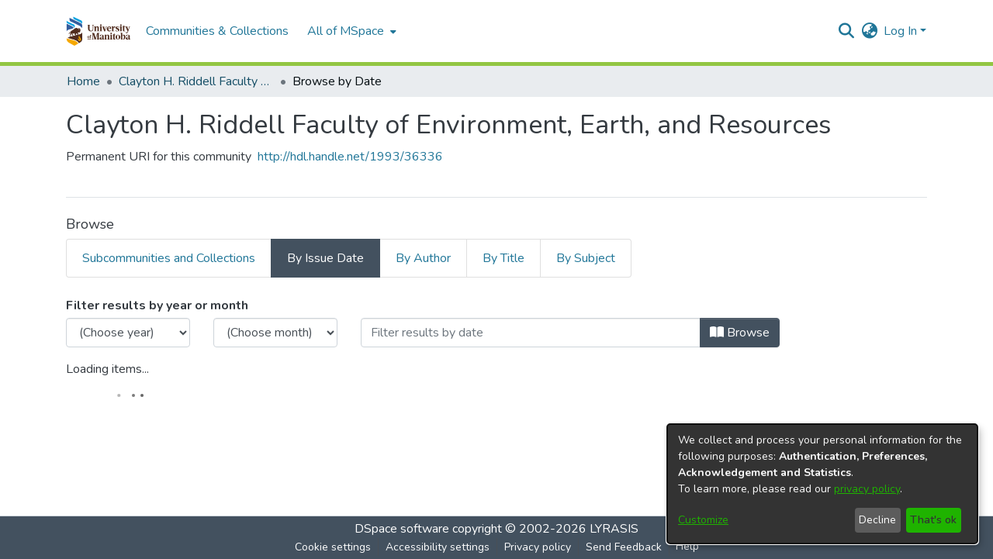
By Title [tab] (503, 258)
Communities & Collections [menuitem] (217, 31)
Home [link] (83, 81)
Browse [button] (740, 332)
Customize (703, 519)
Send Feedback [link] (624, 547)
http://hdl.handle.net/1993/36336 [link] (350, 156)
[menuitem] (350, 31)
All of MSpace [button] (345, 31)
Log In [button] (902, 31)
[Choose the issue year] (128, 332)
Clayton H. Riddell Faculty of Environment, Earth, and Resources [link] (196, 81)
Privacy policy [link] (537, 547)
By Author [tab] (423, 258)
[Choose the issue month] (275, 332)
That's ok (933, 519)
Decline (877, 519)
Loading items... (107, 369)
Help (687, 546)
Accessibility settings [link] (438, 547)
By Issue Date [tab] (325, 258)
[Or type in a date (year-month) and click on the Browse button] (531, 332)
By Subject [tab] (585, 258)
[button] (98, 31)
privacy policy (867, 488)
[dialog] (822, 483)
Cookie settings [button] (333, 547)
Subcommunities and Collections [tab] (168, 258)
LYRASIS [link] (614, 528)
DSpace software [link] (402, 528)
